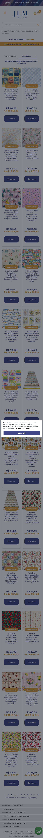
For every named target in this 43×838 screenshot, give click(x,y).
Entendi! (21, 433)
